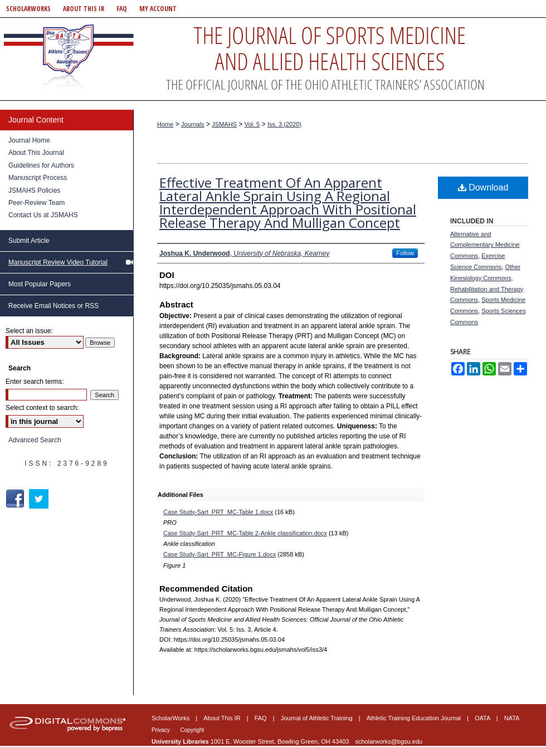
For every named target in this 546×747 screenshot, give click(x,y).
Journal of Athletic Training (317, 718)
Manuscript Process (37, 178)
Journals (192, 124)
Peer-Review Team (36, 203)
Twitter (40, 499)
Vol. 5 (252, 124)
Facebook (16, 499)
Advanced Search (34, 440)
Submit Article (28, 241)
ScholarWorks (171, 718)
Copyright (192, 730)
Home (165, 124)
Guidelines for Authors (41, 165)
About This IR (222, 718)
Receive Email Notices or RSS (53, 306)
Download (483, 187)
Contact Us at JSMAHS (43, 215)
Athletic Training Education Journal (414, 718)
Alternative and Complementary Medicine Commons (485, 245)
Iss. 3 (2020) (284, 124)
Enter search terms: (35, 381)
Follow (405, 253)
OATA (483, 718)
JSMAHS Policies (34, 190)
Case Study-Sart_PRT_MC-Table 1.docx (218, 512)
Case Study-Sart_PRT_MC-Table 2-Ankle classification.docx (245, 533)
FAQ (262, 718)
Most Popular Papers (39, 284)
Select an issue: (29, 331)
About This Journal (36, 153)
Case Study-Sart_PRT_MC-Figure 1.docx (219, 554)
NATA (512, 718)
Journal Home (29, 140)
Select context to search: (42, 408)
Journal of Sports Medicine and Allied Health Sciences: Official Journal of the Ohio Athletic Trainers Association (273, 59)
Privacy (162, 730)
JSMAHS (224, 124)
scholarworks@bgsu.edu (389, 741)
